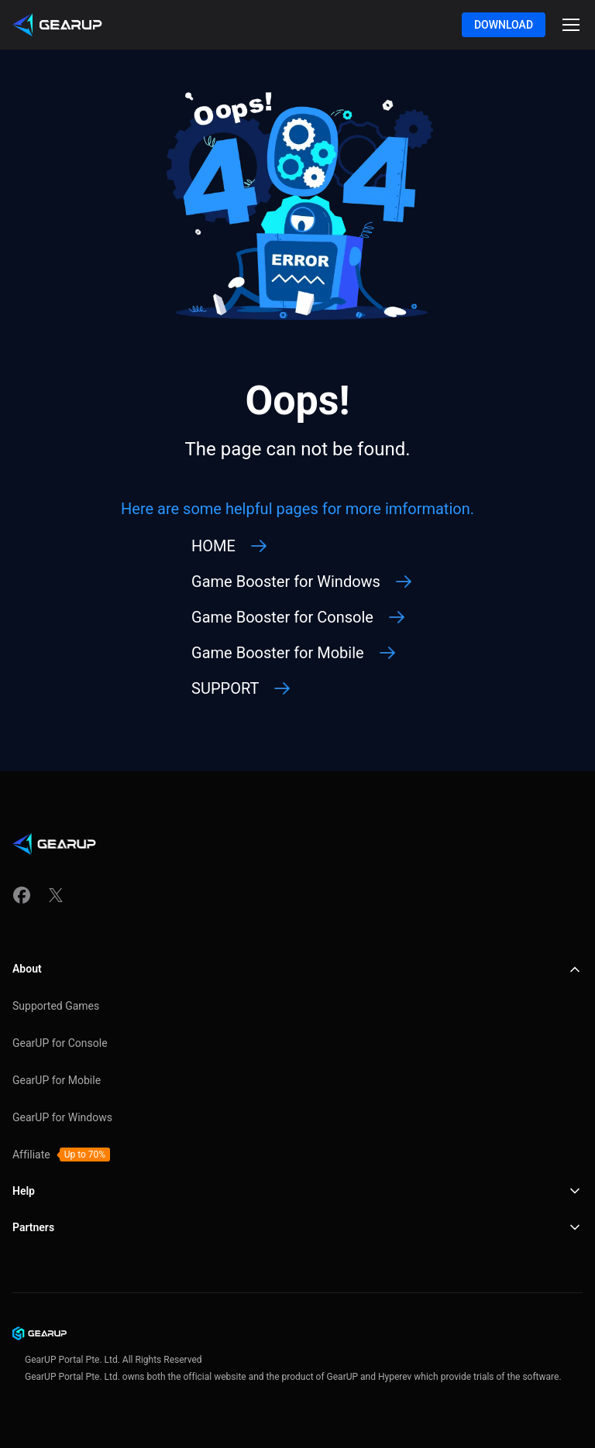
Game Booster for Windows (285, 581)
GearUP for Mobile (56, 1080)
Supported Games (55, 1006)
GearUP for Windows (62, 1117)
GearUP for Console (60, 1043)
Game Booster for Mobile (277, 652)
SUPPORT (225, 688)
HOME (213, 546)
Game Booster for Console (282, 617)
